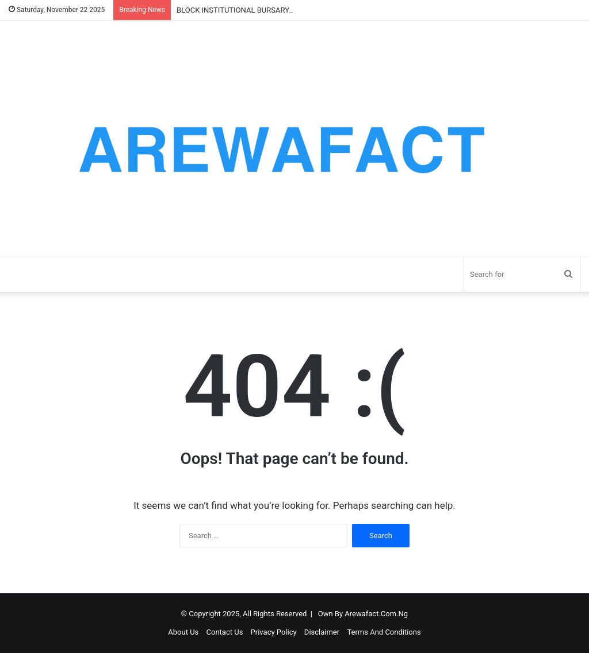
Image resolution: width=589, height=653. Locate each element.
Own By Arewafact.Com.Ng (363, 613)
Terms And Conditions (383, 632)
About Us (183, 632)
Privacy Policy (274, 632)
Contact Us (224, 632)
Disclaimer (321, 632)
